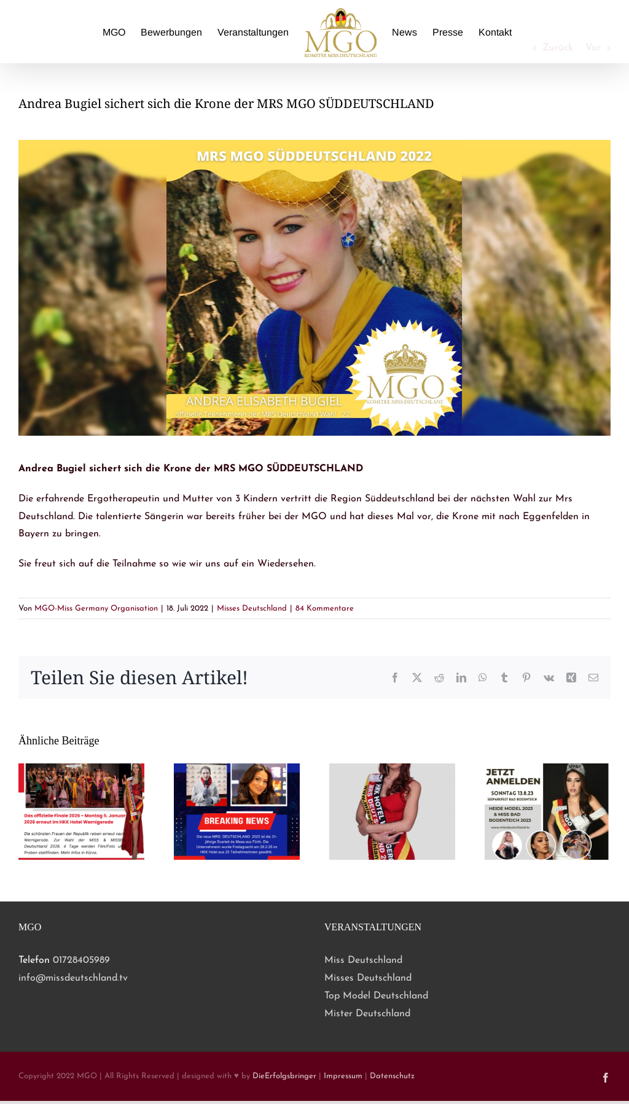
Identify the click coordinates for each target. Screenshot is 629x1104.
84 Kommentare (324, 608)
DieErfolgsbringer (284, 1076)
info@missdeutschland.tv (73, 978)
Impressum (343, 1076)
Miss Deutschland (363, 960)
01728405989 (81, 960)
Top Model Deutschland (376, 996)
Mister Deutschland (367, 1014)
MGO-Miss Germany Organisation (96, 608)
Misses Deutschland (252, 608)
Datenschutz (392, 1076)
